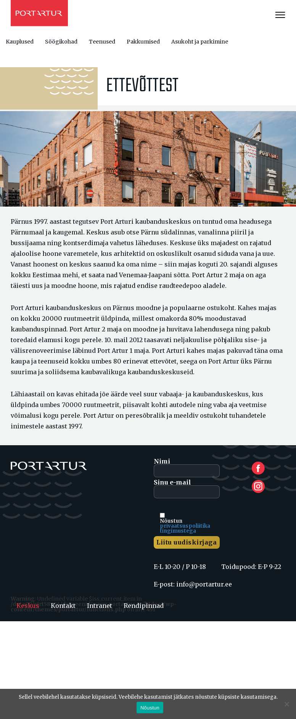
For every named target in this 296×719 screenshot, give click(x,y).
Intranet (99, 605)
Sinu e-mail (187, 488)
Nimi (187, 467)
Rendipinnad (144, 605)
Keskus (27, 605)
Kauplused (20, 41)
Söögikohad (61, 41)
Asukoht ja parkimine (199, 41)
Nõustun (149, 708)
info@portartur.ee (204, 584)
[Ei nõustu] (286, 704)
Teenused (102, 41)
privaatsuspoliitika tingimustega (185, 528)
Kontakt (63, 605)
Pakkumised (143, 41)
